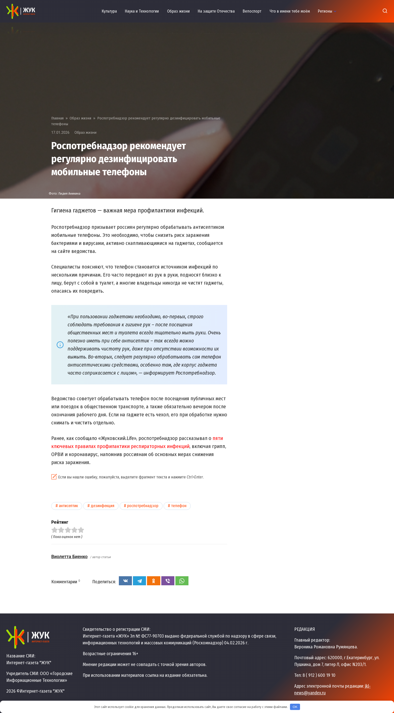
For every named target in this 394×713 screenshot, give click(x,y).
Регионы (325, 11)
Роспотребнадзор (142, 505)
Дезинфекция (102, 505)
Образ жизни (178, 11)
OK (295, 707)
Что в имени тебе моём (290, 11)
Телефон (178, 505)
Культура (109, 11)
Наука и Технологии (142, 11)
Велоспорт (252, 11)
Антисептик (68, 505)
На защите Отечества (216, 11)
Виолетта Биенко (69, 556)
